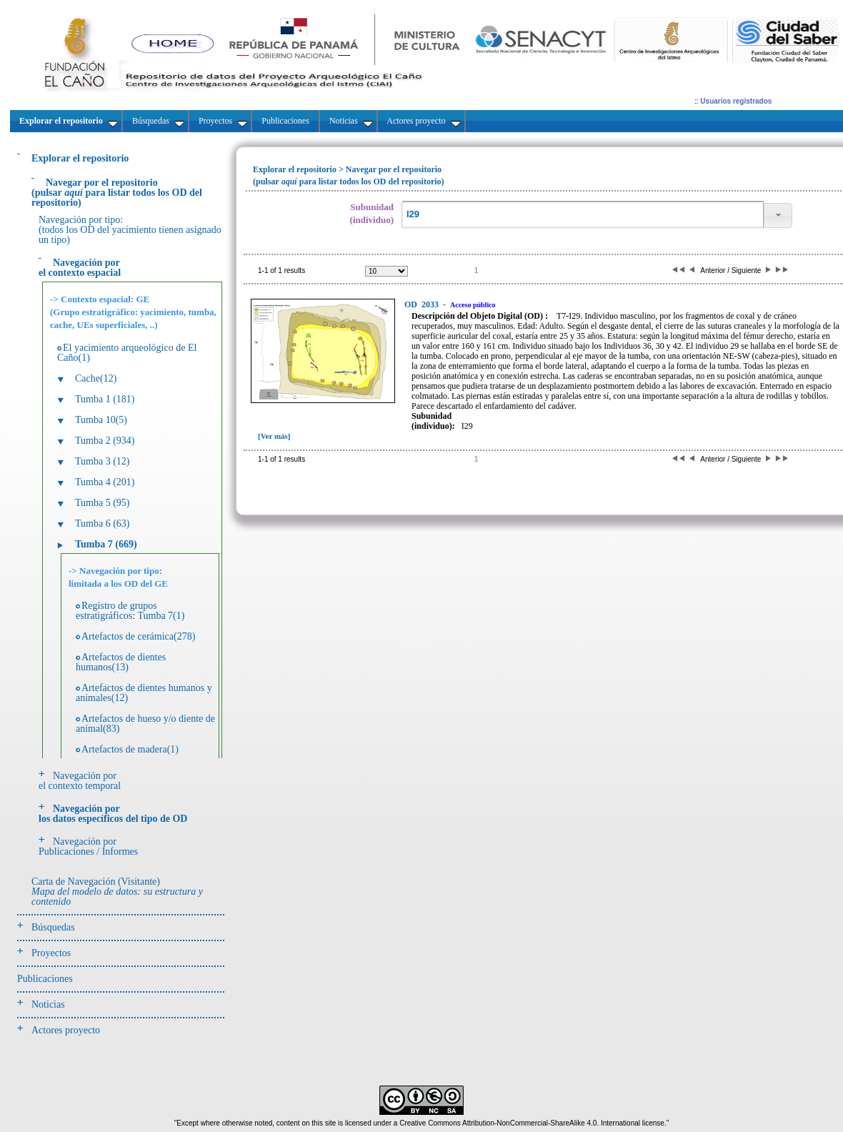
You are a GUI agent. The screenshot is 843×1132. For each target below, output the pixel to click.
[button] (778, 215)
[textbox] (582, 215)
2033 (422, 304)
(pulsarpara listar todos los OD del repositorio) (116, 192)
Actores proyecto (65, 1030)
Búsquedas (53, 927)
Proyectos (51, 953)
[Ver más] (274, 436)
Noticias (48, 1004)
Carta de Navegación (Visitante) (117, 891)
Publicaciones (45, 978)
